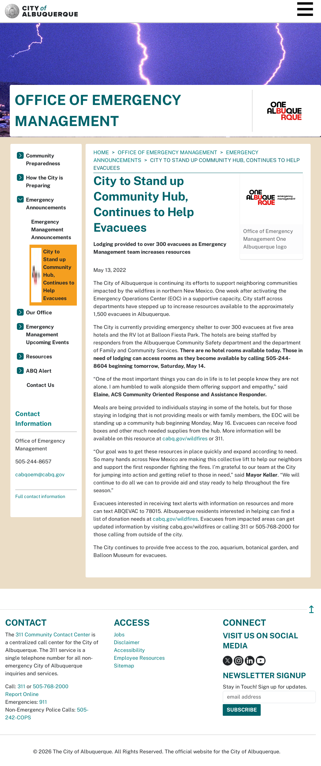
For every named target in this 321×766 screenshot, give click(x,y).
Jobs (119, 635)
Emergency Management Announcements (51, 229)
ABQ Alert (39, 371)
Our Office (39, 312)
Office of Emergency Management (167, 152)
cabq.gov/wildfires (185, 438)
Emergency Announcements (46, 204)
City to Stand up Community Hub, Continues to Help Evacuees (52, 275)
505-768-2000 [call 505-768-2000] (50, 686)
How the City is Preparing (44, 182)
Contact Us (40, 385)
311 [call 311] (21, 686)
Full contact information (40, 496)
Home (101, 152)
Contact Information (33, 418)
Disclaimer (126, 642)
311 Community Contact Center (53, 635)
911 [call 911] (43, 702)
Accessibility (129, 650)
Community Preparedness (43, 160)
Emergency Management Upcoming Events (47, 334)
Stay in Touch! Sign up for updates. (265, 687)
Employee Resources (139, 658)
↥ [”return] (311, 609)
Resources (39, 357)
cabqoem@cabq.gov (40, 474)
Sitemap (124, 666)
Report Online (22, 694)
